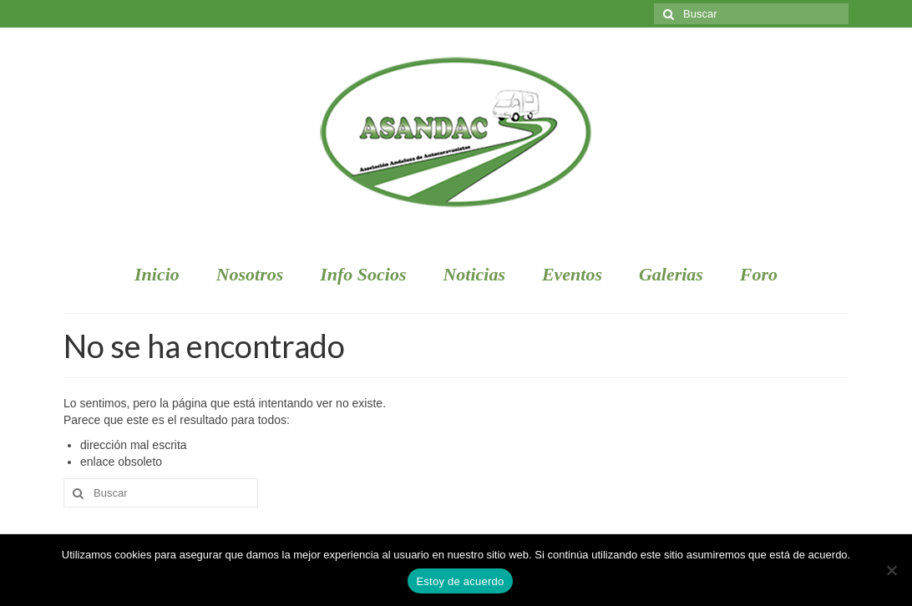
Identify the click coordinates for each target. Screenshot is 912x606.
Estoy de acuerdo (460, 581)
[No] (891, 570)
